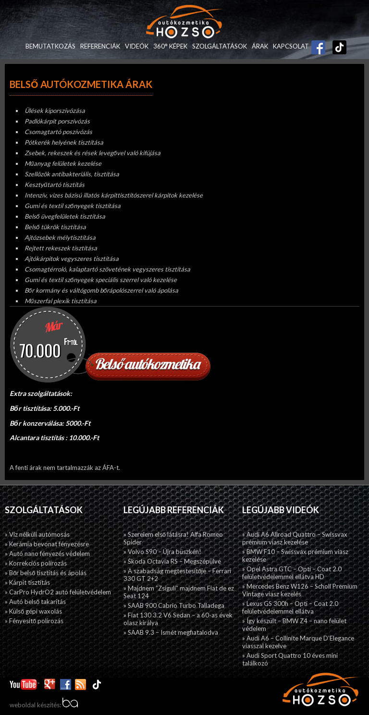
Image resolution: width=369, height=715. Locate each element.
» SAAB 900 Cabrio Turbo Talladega (173, 605)
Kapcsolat (291, 46)
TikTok (334, 46)
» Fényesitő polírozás (34, 621)
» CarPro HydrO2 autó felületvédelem (58, 592)
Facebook (318, 44)
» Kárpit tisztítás (27, 582)
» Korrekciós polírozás (36, 563)
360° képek (170, 46)
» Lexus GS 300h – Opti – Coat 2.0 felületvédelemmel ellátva (290, 607)
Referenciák (100, 46)
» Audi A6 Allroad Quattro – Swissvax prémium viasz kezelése (294, 538)
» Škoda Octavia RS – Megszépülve (172, 561)
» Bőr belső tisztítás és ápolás (45, 573)
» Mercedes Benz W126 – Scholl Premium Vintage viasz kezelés (299, 590)
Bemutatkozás (50, 46)
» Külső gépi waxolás (33, 611)
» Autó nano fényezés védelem (47, 553)
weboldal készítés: (44, 705)
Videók (136, 46)
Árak (260, 46)
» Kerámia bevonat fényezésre (47, 544)
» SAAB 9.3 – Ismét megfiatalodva (170, 632)
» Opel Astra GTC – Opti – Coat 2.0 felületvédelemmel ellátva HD (292, 572)
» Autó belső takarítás (35, 601)
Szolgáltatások (219, 46)
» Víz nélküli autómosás (37, 534)
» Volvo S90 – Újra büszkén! (162, 551)
